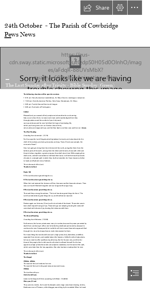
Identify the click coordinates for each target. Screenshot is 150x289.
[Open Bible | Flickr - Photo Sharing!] (75, 68)
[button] (96, 7)
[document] (75, 144)
